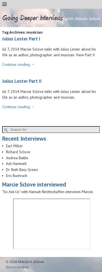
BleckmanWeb (17, 267)
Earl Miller (14, 145)
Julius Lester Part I (21, 39)
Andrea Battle (17, 157)
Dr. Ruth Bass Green (22, 169)
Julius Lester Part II (22, 81)
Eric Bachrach (16, 175)
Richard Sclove (18, 151)
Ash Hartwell (16, 163)
